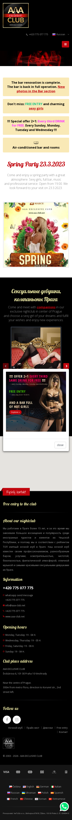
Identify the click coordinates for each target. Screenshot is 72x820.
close (60, 445)
